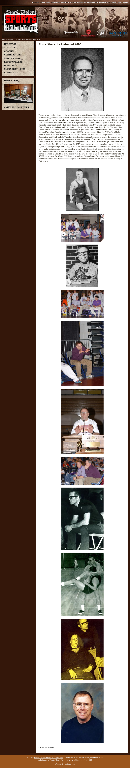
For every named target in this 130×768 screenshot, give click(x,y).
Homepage (10, 44)
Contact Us (10, 72)
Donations (10, 65)
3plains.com (70, 764)
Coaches (17, 39)
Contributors (12, 55)
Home (11, 39)
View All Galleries (17, 107)
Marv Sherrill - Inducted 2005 (30, 39)
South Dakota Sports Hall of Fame (48, 758)
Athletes (9, 48)
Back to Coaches (47, 747)
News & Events (12, 58)
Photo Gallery (13, 62)
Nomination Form (14, 69)
